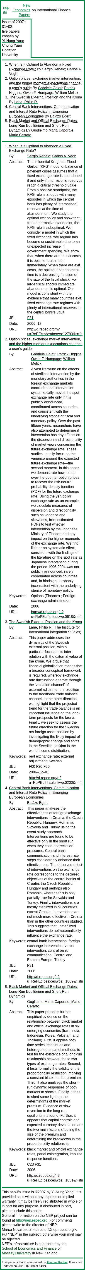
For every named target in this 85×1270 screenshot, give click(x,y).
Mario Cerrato (20, 135)
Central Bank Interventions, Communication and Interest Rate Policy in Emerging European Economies (44, 111)
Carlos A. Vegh (64, 156)
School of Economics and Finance (29, 1248)
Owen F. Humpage (38, 93)
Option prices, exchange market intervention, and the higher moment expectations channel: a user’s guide (46, 83)
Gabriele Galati (50, 88)
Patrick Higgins (69, 354)
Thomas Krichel (56, 1262)
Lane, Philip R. (26, 102)
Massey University (16, 1253)
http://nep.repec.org (31, 1220)
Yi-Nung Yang (13, 41)
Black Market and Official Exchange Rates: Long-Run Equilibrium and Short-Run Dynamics (43, 125)
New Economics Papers (21, 10)
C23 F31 (34, 1164)
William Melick (66, 93)
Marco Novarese (15, 1230)
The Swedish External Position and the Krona (45, 97)
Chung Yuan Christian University (12, 50)
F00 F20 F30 (39, 766)
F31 (30, 318)
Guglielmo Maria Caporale (52, 130)
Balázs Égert (60, 116)
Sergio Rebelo (53, 69)
